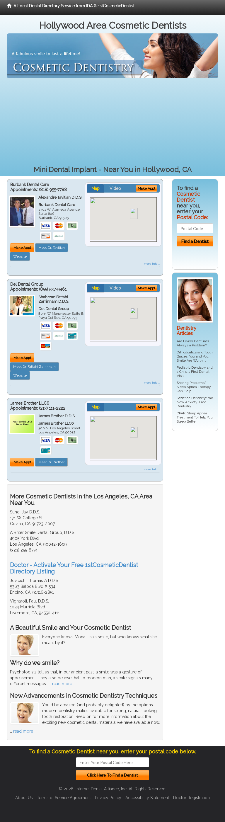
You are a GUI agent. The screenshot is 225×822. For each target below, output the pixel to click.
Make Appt (22, 248)
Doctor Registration (191, 797)
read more (62, 683)
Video (115, 188)
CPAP (181, 413)
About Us (24, 797)
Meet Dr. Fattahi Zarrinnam (34, 367)
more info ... (152, 263)
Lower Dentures (196, 341)
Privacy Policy (108, 797)
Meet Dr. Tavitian (51, 248)
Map (95, 188)
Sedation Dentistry (191, 398)
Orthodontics (187, 352)
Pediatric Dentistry (191, 367)
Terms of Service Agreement (64, 797)
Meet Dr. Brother (51, 462)
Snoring (183, 383)
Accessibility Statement (147, 797)
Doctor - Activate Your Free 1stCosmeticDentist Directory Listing (74, 568)
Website (20, 256)
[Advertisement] (112, 122)
